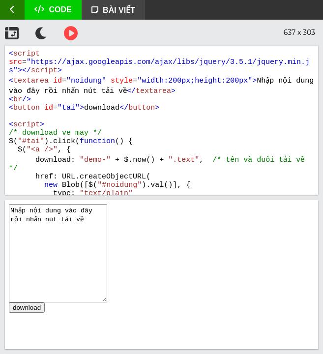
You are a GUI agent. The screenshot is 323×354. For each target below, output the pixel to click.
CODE (53, 9)
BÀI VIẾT (113, 10)
